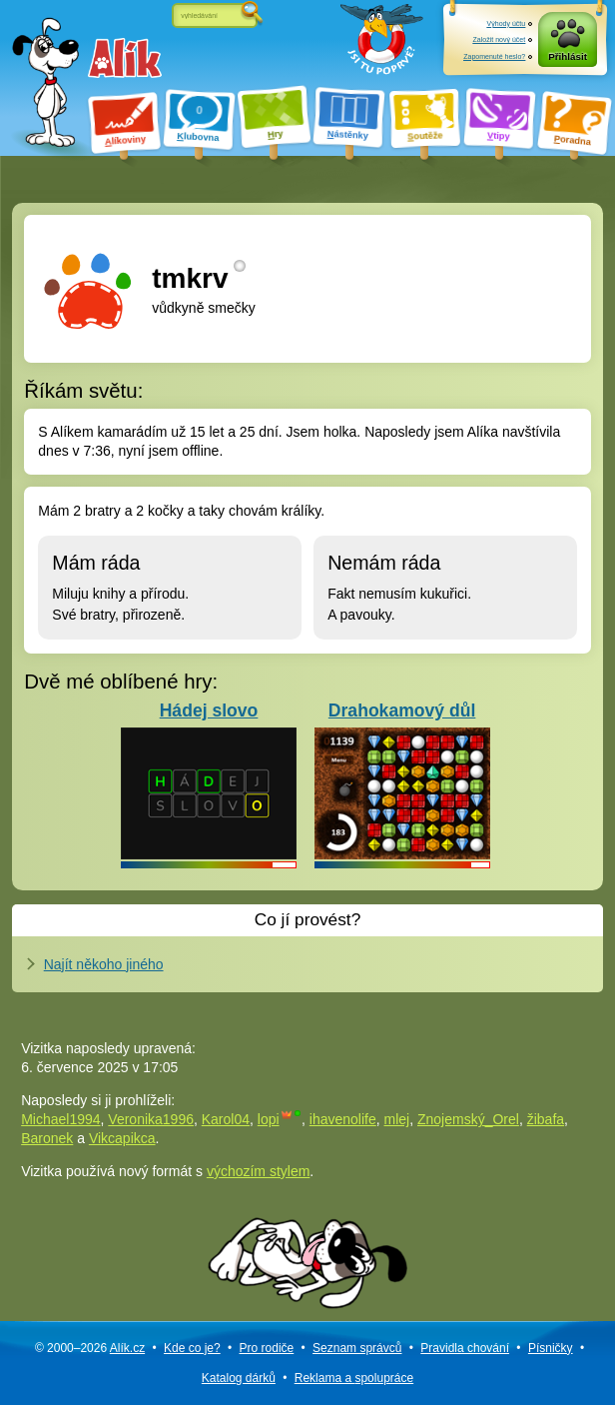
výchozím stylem (258, 1171)
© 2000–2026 (90, 1348)
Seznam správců (356, 1348)
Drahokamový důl (402, 780)
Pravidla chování (464, 1348)
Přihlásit (567, 56)
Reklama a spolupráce (354, 1378)
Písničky (550, 1348)
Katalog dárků (239, 1378)
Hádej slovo (209, 780)
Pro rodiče (267, 1348)
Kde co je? (192, 1348)
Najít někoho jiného (104, 964)
